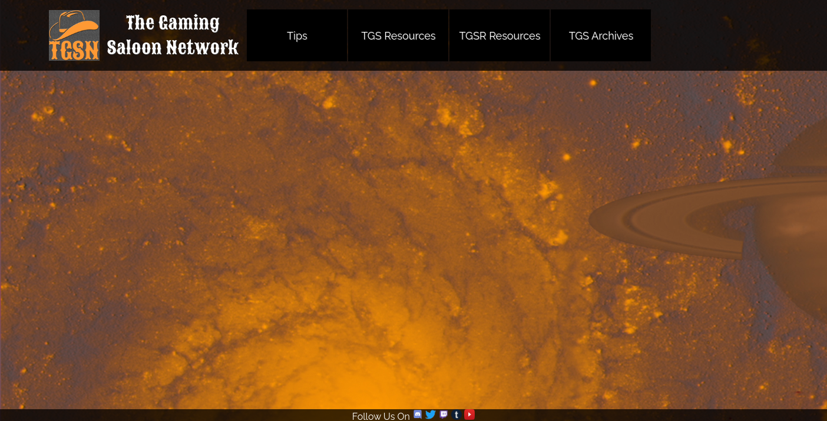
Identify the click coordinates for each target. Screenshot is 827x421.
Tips (297, 35)
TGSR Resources (499, 35)
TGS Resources (398, 35)
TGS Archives (601, 35)
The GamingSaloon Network (173, 35)
